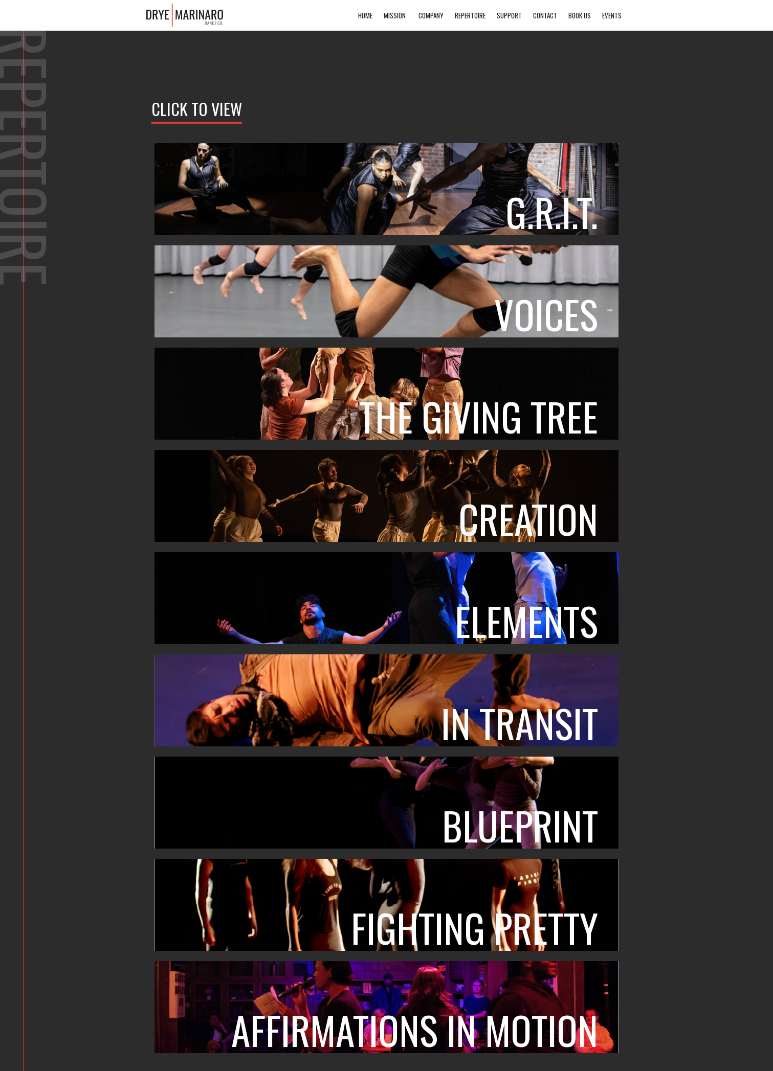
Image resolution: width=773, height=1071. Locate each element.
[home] (184, 15)
